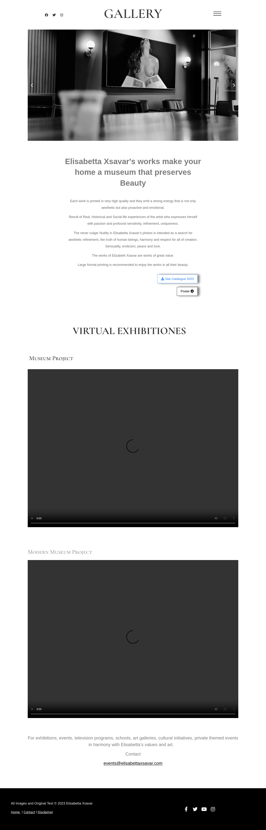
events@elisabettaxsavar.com (132, 763)
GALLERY (133, 14)
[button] (32, 85)
